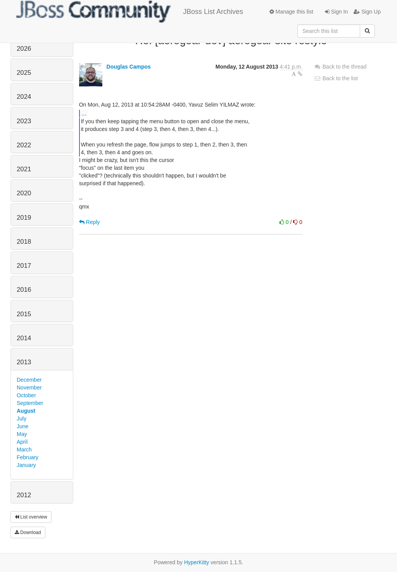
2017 (24, 265)
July (21, 418)
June (22, 426)
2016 (24, 289)
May (22, 434)
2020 (24, 193)
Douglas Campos (129, 67)
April (22, 442)
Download (28, 532)
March (24, 449)
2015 (24, 314)
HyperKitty (196, 562)
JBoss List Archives (129, 11)
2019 (24, 217)
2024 (24, 96)
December (29, 380)
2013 (24, 362)
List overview (31, 517)
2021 (24, 169)
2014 (24, 338)
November (29, 387)
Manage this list (291, 12)
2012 (24, 495)
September (30, 403)
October (26, 395)
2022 (24, 145)
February (27, 457)
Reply (89, 222)
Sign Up (367, 12)
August (26, 411)
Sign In (336, 12)
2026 (24, 48)
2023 (24, 121)
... (83, 113)
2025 (24, 72)
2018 (24, 241)
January (26, 465)
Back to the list (336, 78)
